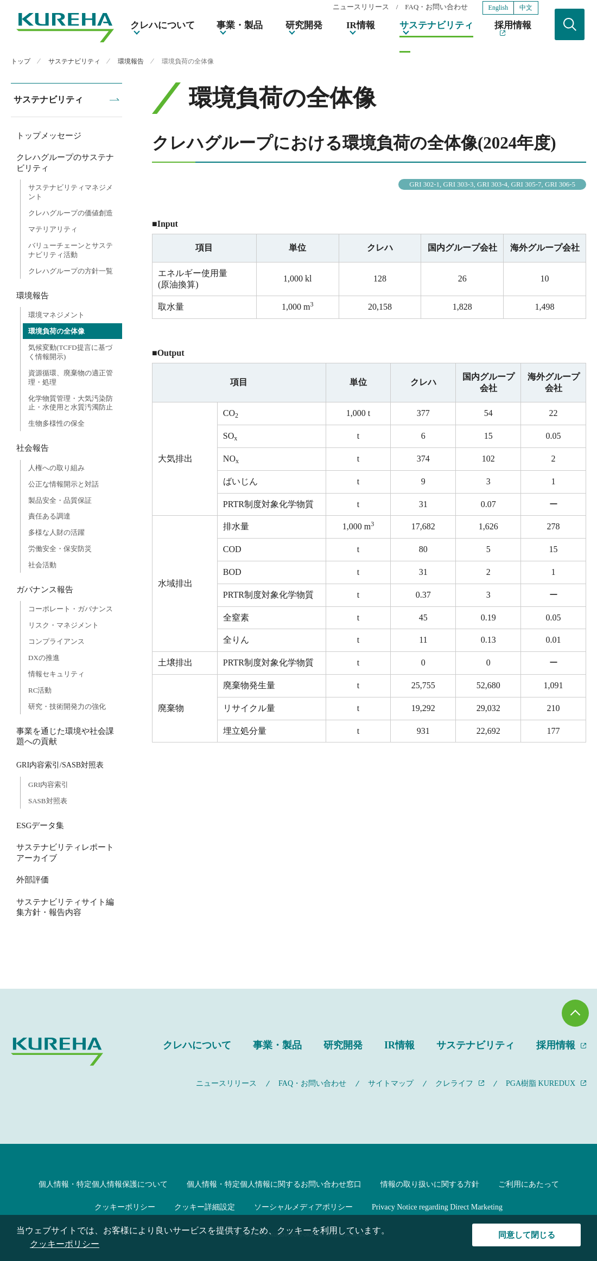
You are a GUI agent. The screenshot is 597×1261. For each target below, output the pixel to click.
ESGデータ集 (40, 825)
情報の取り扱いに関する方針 (429, 1184)
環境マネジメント (56, 315)
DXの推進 (44, 658)
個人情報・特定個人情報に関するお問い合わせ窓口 (274, 1184)
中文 (525, 7)
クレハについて (162, 25)
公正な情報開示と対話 (63, 484)
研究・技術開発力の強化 (67, 706)
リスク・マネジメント (63, 625)
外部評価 (32, 879)
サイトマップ (391, 1083)
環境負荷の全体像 (56, 331)
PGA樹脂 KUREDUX (540, 1083)
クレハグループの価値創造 (70, 213)
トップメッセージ (48, 135)
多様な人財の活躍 (56, 532)
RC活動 (40, 690)
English (498, 7)
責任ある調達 (49, 516)
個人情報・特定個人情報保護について (103, 1184)
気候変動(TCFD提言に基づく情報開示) (70, 352)
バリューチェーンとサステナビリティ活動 (70, 250)
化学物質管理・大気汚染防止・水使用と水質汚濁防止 (70, 403)
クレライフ (454, 1083)
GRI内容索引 (48, 784)
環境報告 (32, 295)
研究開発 (303, 25)
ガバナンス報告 (44, 589)
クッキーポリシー (124, 1207)
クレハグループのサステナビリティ (65, 162)
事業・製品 (240, 25)
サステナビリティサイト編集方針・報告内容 (65, 907)
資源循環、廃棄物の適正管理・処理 (70, 377)
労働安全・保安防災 (60, 549)
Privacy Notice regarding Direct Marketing (437, 1207)
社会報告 (32, 448)
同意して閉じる (526, 1235)
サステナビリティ (436, 25)
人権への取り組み (56, 468)
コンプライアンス (56, 641)
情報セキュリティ (56, 674)
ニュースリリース (361, 7)
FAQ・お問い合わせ (436, 7)
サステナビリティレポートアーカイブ (65, 852)
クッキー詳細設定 (204, 1207)
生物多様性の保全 (56, 423)
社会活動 (42, 565)
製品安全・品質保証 (60, 500)
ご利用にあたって (528, 1184)
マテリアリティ (53, 229)
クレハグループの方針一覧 (70, 271)
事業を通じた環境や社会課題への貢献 (65, 736)
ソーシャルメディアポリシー (303, 1207)
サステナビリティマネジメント (70, 192)
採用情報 (512, 25)
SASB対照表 (47, 801)
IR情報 (360, 25)
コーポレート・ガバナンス (70, 609)
